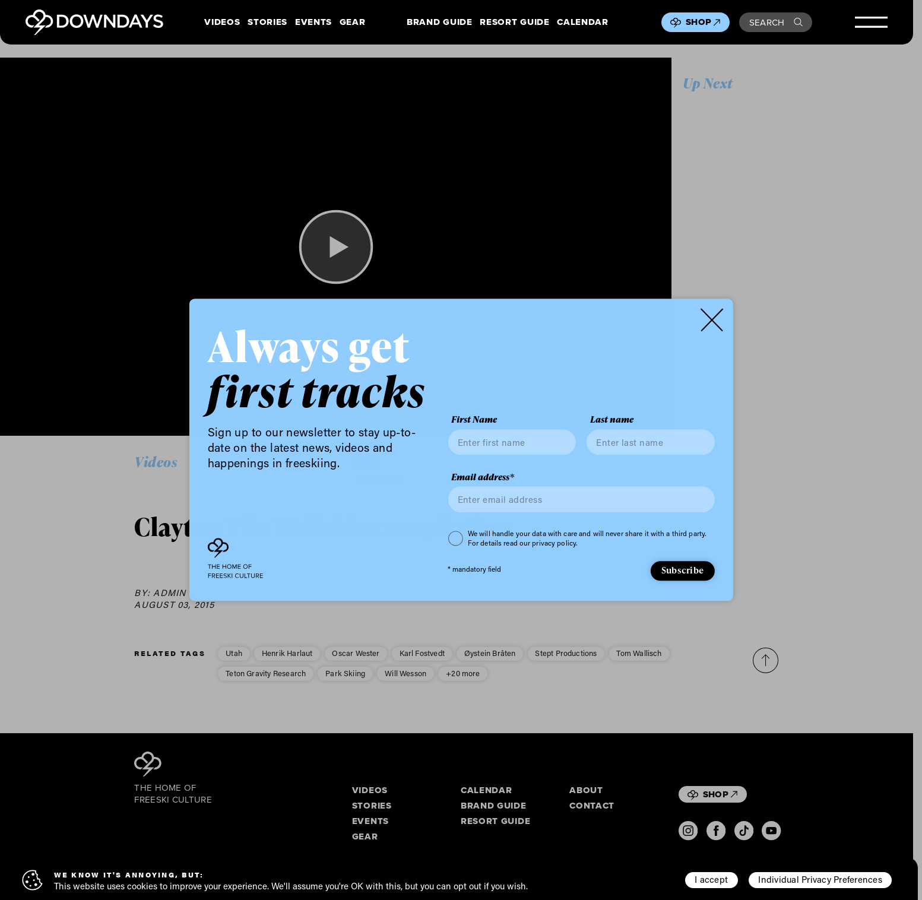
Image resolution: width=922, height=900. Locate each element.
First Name (474, 420)
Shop (703, 21)
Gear (353, 22)
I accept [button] (711, 879)
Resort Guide (514, 22)
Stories (267, 22)
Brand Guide (439, 22)
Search (776, 22)
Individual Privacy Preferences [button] (820, 879)
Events (313, 22)
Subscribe (682, 569)
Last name (611, 420)
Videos (222, 22)
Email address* (482, 477)
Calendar (582, 22)
